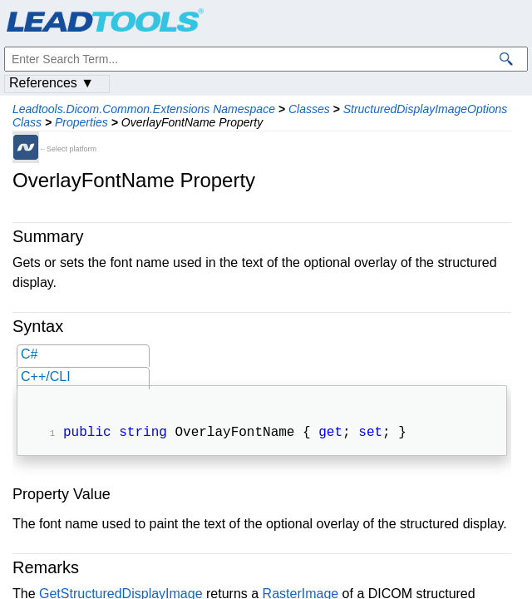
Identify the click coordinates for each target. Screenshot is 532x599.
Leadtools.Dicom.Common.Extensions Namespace (143, 109)
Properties (81, 122)
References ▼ (51, 83)
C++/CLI (46, 376)
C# (29, 354)
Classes (309, 109)
